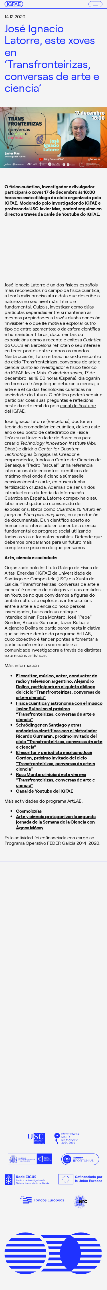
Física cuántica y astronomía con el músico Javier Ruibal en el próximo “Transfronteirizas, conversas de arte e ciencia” (59, 711)
